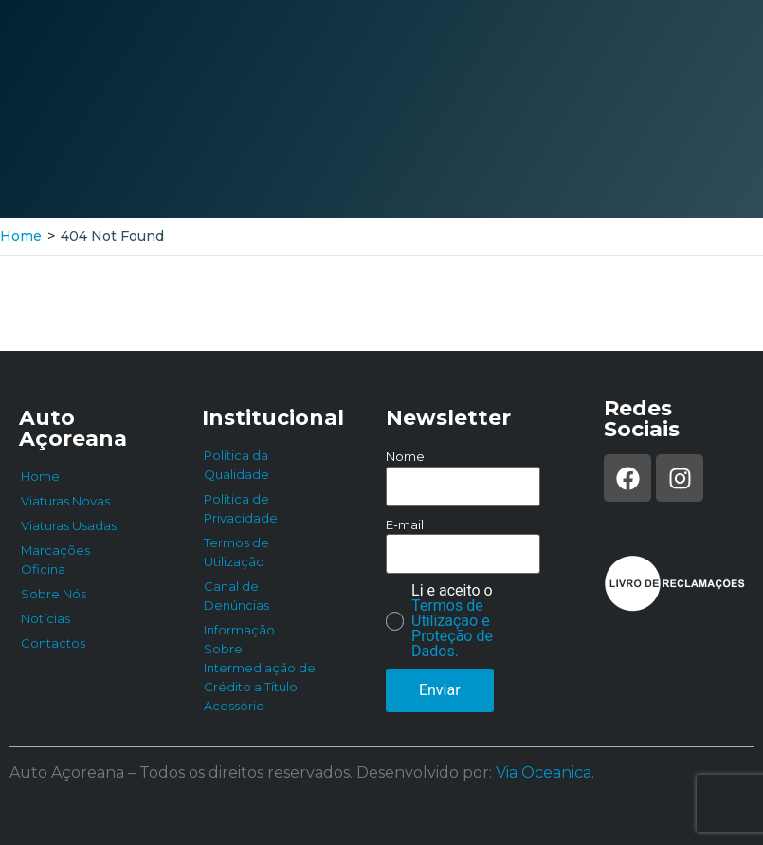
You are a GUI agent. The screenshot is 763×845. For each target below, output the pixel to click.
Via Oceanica (543, 772)
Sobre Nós (53, 593)
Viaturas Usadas (69, 525)
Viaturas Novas (65, 500)
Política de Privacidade (241, 508)
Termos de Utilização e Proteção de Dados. (452, 628)
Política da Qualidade (236, 465)
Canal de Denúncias (236, 596)
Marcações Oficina (55, 559)
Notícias (45, 618)
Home (21, 236)
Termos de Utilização (236, 552)
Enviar (440, 690)
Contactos (53, 643)
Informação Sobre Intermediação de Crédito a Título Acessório (260, 667)
